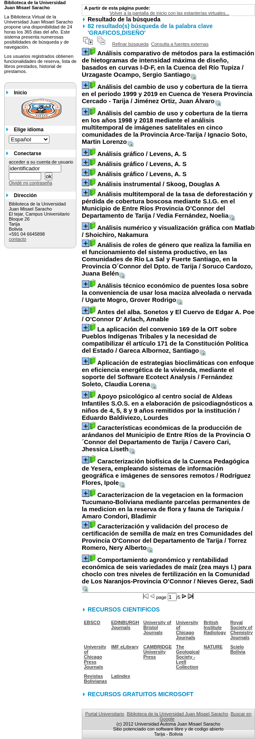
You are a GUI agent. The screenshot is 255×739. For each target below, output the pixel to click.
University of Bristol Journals (157, 627)
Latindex (120, 676)
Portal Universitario (104, 713)
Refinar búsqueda (130, 44)
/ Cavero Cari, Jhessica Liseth (166, 438)
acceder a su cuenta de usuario (41, 161)
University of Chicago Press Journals (95, 656)
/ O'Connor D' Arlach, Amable (168, 315)
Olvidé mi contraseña (30, 182)
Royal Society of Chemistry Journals (241, 630)
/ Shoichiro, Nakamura (168, 231)
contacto (17, 239)
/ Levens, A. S (142, 153)
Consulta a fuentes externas (179, 44)
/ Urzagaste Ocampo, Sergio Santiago (168, 63)
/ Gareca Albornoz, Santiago (165, 339)
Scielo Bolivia (237, 649)
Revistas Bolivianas (95, 679)
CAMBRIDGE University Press (157, 651)
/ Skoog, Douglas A (158, 183)
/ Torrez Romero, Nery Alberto (167, 537)
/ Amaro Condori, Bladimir (166, 505)
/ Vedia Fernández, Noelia (167, 204)
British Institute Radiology (215, 627)
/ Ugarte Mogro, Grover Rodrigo (167, 292)
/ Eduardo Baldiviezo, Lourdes (167, 407)
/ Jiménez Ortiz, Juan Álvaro (167, 93)
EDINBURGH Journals (125, 625)
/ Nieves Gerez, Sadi (167, 570)
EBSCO (92, 622)
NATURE (213, 646)
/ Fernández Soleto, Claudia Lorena (168, 373)
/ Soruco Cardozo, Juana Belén (167, 259)
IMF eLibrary (124, 646)
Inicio (20, 93)
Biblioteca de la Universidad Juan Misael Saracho (177, 713)
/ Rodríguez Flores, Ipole (166, 472)
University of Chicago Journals (187, 630)
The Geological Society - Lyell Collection (188, 656)
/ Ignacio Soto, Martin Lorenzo (164, 127)
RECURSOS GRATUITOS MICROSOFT (140, 694)
